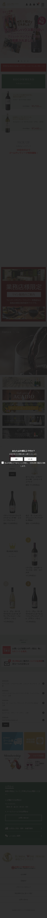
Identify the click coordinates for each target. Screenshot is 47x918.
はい (16, 459)
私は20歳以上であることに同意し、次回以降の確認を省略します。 (23, 464)
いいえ (30, 459)
